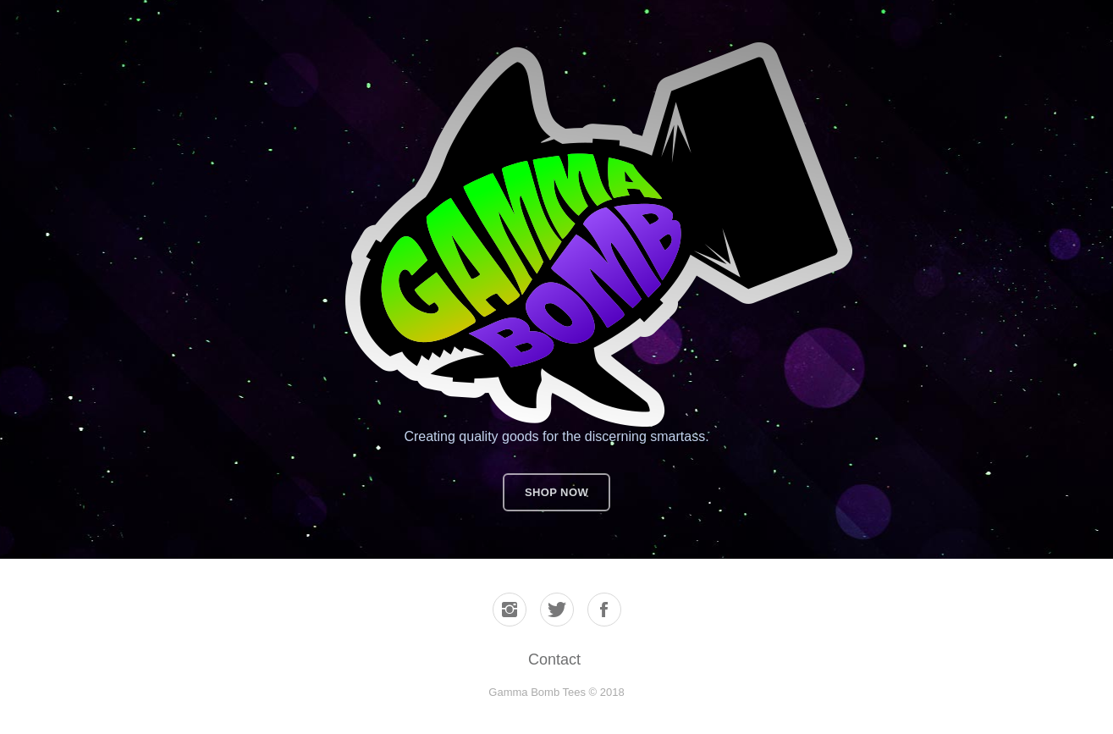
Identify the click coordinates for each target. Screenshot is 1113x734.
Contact (554, 659)
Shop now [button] (556, 492)
